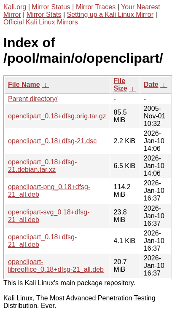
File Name (24, 84)
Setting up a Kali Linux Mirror (110, 14)
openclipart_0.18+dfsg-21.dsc (52, 140)
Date (151, 84)
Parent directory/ (32, 98)
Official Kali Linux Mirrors (40, 22)
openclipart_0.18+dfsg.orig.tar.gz (57, 116)
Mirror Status (51, 7)
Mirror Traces (96, 7)
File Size (120, 84)
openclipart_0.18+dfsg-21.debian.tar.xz (42, 165)
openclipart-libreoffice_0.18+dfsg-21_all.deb (56, 265)
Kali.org (14, 7)
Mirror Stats (44, 14)
